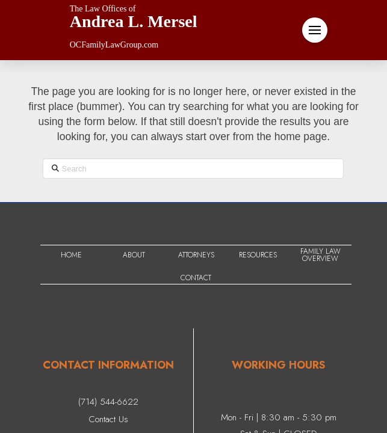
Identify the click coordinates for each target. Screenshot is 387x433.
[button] (314, 30)
